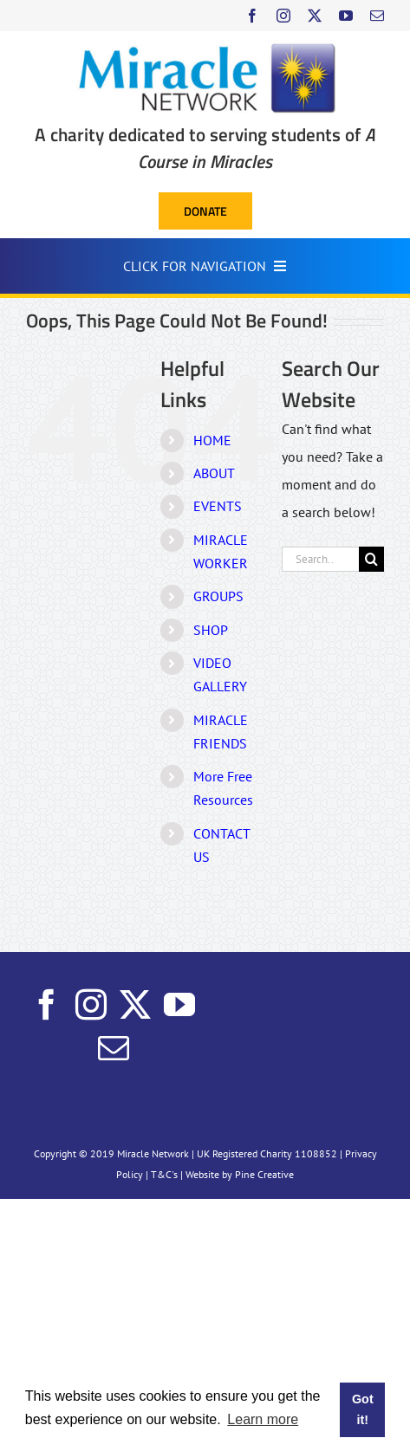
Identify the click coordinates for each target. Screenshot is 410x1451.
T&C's (164, 1174)
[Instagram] (91, 1004)
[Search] (371, 559)
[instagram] (283, 16)
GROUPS (218, 596)
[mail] (377, 16)
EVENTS (217, 506)
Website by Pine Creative (239, 1174)
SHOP (210, 629)
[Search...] (320, 559)
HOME (212, 440)
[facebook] (252, 16)
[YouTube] (179, 1004)
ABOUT (214, 473)
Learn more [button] (262, 1419)
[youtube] (346, 16)
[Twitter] (135, 1004)
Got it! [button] (363, 1409)
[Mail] (113, 1048)
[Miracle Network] (205, 46)
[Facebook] (46, 1004)
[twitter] (315, 16)
